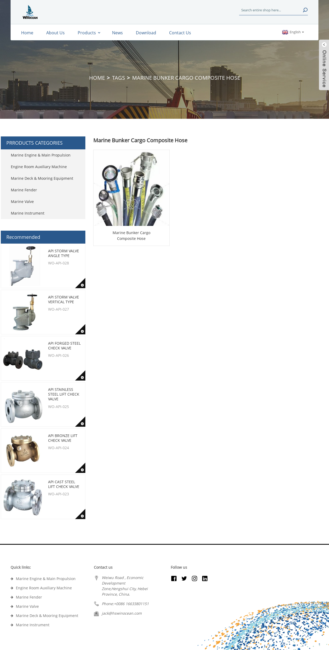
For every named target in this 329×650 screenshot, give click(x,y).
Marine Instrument (27, 213)
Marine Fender (24, 189)
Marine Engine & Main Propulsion (41, 155)
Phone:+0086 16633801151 (125, 603)
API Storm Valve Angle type (63, 253)
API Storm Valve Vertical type (63, 299)
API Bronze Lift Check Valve (62, 438)
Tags (118, 77)
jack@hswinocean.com (122, 613)
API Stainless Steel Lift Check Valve (63, 394)
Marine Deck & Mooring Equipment (42, 178)
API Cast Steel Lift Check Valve (63, 484)
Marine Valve (22, 201)
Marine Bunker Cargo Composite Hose (131, 235)
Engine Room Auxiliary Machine (39, 166)
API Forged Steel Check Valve (64, 345)
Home (97, 77)
